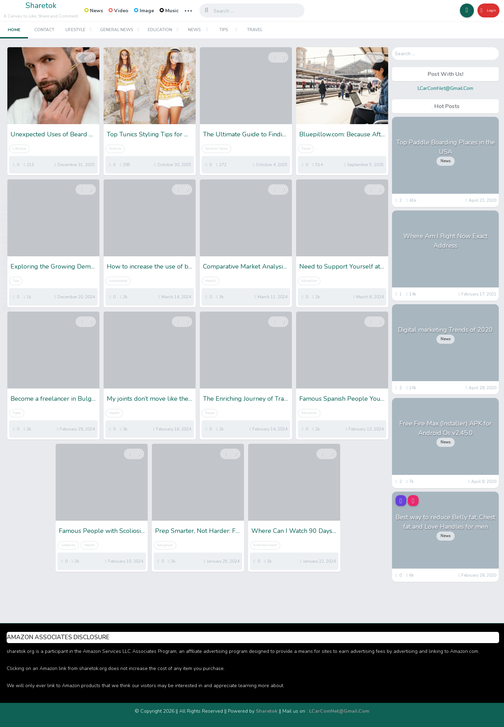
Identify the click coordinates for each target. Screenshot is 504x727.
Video (118, 10)
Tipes (17, 413)
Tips (223, 30)
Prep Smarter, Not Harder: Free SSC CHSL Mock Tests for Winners (198, 531)
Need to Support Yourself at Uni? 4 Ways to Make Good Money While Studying (342, 266)
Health (210, 280)
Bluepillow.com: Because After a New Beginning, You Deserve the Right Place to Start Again (342, 134)
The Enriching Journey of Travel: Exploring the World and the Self (246, 398)
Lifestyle (75, 30)
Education (160, 30)
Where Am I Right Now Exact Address (445, 241)
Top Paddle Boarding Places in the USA (445, 147)
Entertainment (265, 545)
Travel (254, 30)
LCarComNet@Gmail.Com (445, 88)
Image (144, 10)
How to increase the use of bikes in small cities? (149, 266)
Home (14, 30)
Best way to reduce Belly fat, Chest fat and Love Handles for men (445, 522)
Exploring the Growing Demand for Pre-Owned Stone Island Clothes (53, 266)
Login (485, 10)
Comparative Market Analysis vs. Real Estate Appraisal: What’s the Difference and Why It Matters (246, 266)
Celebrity (68, 545)
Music (169, 10)
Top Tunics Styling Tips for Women (149, 134)
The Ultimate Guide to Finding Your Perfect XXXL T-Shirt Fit (246, 134)
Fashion (115, 148)
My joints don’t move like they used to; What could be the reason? (149, 398)
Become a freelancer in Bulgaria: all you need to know (53, 398)
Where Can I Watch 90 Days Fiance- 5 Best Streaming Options (294, 531)
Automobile (118, 280)
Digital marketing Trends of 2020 (445, 330)
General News (116, 30)
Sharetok (41, 5)
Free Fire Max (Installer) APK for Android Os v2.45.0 (445, 428)
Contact (44, 30)
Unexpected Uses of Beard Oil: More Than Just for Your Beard (53, 134)
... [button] (188, 10)
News (93, 10)
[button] (462, 10)
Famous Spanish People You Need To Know (342, 398)
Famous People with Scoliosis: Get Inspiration (102, 531)
